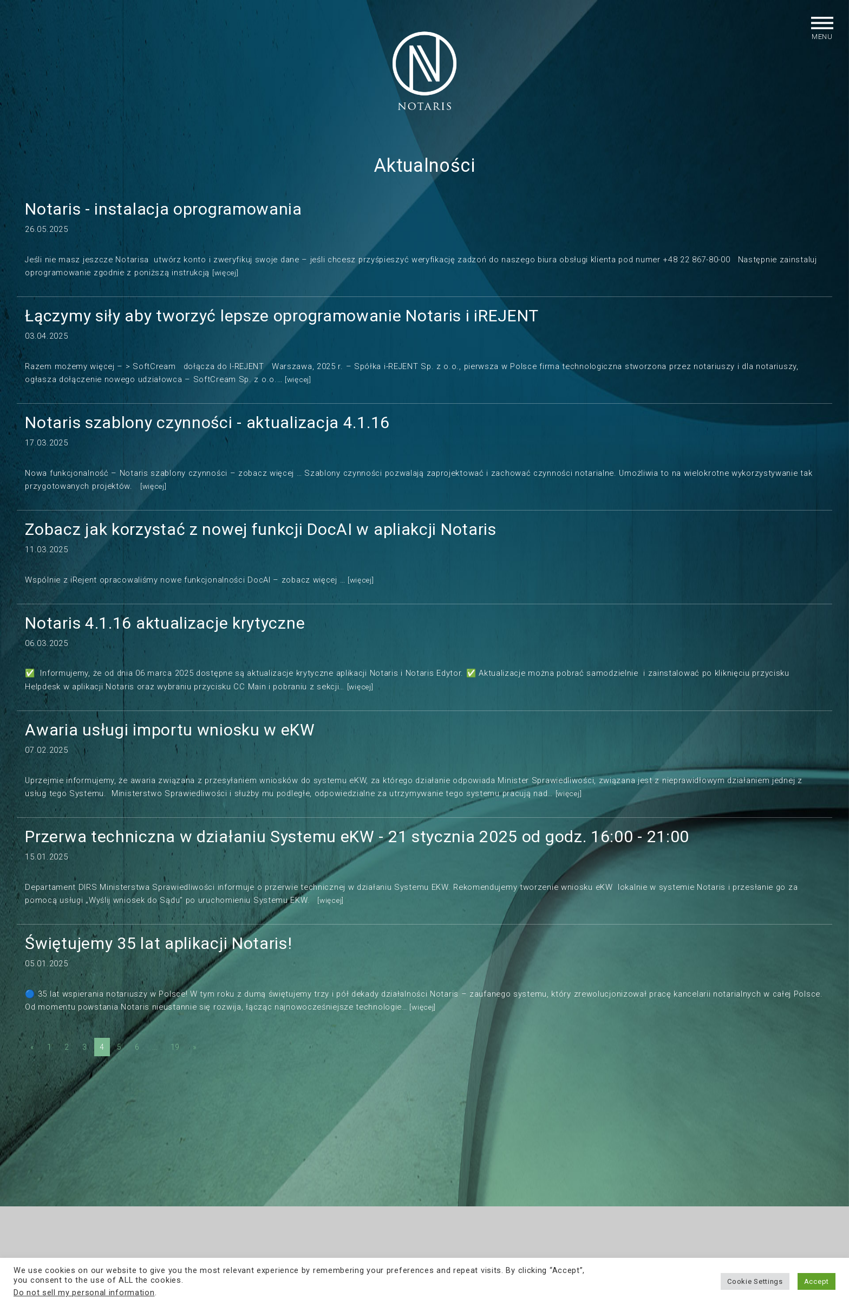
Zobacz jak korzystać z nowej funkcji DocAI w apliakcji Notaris (260, 538)
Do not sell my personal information (84, 1292)
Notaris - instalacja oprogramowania (163, 218)
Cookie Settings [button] (755, 1281)
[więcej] (226, 282)
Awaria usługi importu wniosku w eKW (170, 739)
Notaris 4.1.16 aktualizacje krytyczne (165, 632)
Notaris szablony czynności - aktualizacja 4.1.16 (207, 432)
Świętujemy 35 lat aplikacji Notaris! (158, 953)
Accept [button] (816, 1281)
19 (175, 1056)
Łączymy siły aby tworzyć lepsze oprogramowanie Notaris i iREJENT (282, 325)
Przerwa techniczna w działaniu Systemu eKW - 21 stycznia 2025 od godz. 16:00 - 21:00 (357, 846)
